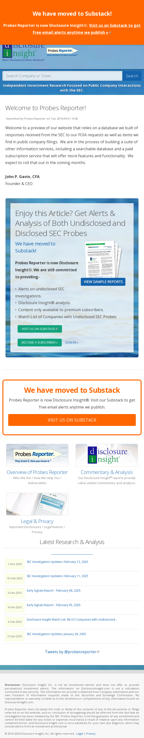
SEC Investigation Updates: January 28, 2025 (56, 629)
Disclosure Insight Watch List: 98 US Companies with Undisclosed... (72, 615)
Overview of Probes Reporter (37, 467)
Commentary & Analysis (107, 467)
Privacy (91, 729)
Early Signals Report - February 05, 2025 (54, 600)
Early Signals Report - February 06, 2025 (54, 586)
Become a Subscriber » (40, 338)
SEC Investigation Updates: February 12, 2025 (57, 557)
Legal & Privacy (37, 516)
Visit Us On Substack (72, 415)
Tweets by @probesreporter (72, 647)
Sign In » (71, 338)
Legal (79, 729)
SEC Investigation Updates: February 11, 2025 (57, 571)
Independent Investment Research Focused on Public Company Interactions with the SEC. (72, 83)
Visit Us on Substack (42, 324)
